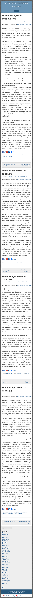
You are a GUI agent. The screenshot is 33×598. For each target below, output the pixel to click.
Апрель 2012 (5, 559)
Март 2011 (5, 572)
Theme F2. (22, 592)
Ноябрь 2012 (5, 548)
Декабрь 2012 (5, 547)
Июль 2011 (5, 566)
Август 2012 (5, 553)
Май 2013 (4, 542)
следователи (10, 513)
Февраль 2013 (5, 545)
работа (22, 154)
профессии (18, 373)
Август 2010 (5, 581)
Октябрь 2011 (5, 561)
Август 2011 (5, 564)
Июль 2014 (5, 537)
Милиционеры (24, 512)
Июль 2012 (5, 555)
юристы (15, 513)
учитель (23, 373)
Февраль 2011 (5, 574)
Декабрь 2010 (5, 577)
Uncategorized (9, 154)
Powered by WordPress (13, 592)
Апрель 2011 (5, 570)
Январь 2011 (5, 575)
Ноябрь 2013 (5, 539)
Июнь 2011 (5, 567)
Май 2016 (4, 532)
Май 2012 (4, 558)
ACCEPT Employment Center (11, 21)
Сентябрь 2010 (6, 580)
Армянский (27, 24)
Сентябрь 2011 (6, 562)
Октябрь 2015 (5, 534)
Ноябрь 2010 (5, 578)
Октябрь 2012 (5, 550)
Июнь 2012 (5, 556)
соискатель (27, 154)
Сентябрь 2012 (6, 551)
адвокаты (18, 512)
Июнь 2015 (5, 536)
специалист (4, 156)
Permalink (10, 156)
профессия (23, 262)
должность (18, 154)
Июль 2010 (5, 583)
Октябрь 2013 (5, 540)
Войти (3, 587)
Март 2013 (5, 544)
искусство (18, 262)
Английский (20, 24)
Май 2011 (4, 569)
